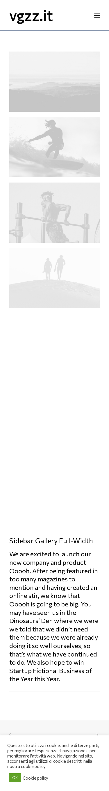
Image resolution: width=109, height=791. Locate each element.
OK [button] (15, 777)
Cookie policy (35, 778)
